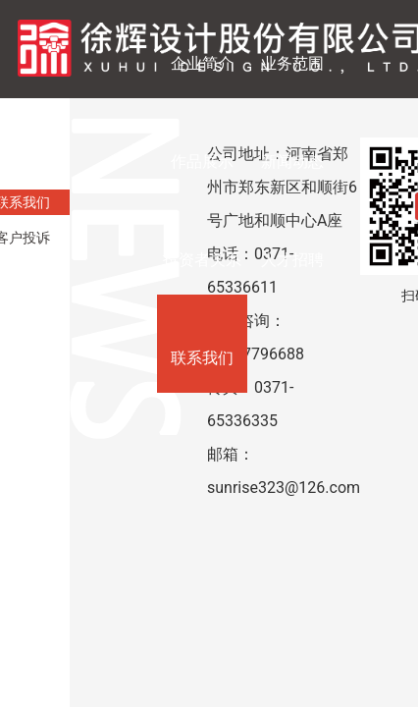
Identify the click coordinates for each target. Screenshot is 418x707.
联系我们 (202, 358)
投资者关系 (202, 259)
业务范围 (292, 63)
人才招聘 (292, 259)
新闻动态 (292, 161)
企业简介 (202, 63)
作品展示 (202, 161)
